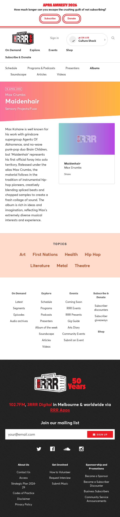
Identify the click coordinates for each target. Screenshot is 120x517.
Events (73, 293)
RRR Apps (60, 410)
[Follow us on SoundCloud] (67, 449)
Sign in (54, 38)
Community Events (73, 333)
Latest (19, 302)
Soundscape (18, 74)
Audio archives (19, 321)
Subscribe (50, 18)
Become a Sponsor (96, 476)
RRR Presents (74, 314)
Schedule (11, 68)
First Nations (45, 254)
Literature (40, 265)
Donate (72, 18)
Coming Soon (73, 302)
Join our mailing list (60, 422)
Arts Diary (74, 327)
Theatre (82, 265)
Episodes (19, 314)
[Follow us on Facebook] (52, 449)
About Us (23, 464)
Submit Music (60, 483)
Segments (19, 308)
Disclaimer (23, 499)
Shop (101, 331)
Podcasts (46, 314)
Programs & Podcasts (41, 68)
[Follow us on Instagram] (81, 449)
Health (71, 254)
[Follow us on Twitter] (38, 449)
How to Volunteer (60, 472)
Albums (94, 68)
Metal (62, 265)
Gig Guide (74, 321)
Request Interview (60, 477)
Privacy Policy (23, 504)
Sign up (100, 434)
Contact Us (23, 472)
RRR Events (74, 308)
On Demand (19, 293)
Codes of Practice (23, 493)
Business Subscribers (96, 491)
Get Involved (60, 464)
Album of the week (46, 327)
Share (67, 174)
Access (23, 477)
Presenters (72, 68)
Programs (46, 308)
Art (22, 254)
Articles (41, 74)
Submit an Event (74, 340)
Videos (61, 74)
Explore (46, 293)
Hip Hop (93, 254)
